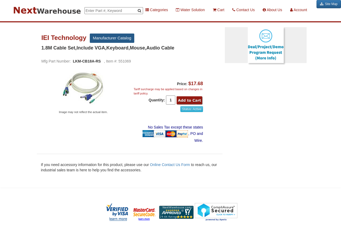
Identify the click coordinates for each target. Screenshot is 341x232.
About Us (272, 10)
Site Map (329, 4)
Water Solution (190, 10)
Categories (156, 10)
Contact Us (243, 10)
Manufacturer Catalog (112, 38)
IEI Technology (64, 37)
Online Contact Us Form (170, 165)
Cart (218, 10)
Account (298, 10)
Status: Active (191, 109)
